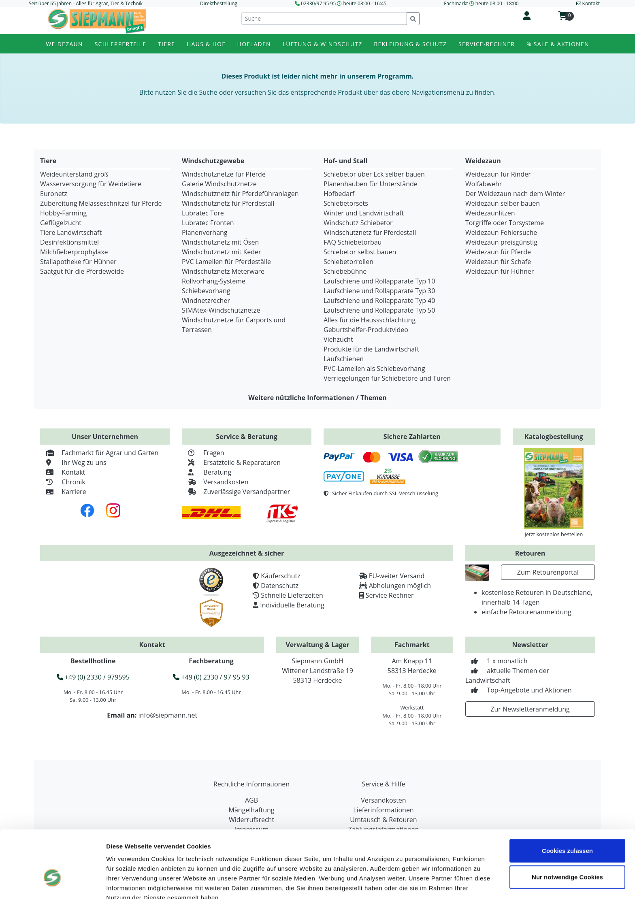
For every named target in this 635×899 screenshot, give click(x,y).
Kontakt (62, 472)
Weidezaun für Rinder (498, 174)
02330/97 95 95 (318, 3)
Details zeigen (459, 883)
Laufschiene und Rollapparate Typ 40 (379, 300)
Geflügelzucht (60, 222)
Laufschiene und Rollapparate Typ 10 (379, 281)
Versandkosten (215, 481)
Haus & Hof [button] (206, 44)
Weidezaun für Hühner (499, 271)
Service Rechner (390, 595)
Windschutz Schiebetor (358, 222)
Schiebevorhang (206, 290)
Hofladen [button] (254, 44)
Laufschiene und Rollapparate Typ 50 (379, 310)
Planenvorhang (205, 232)
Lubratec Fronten (208, 222)
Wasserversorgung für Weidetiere (90, 183)
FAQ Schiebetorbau (352, 242)
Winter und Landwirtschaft (364, 213)
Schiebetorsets (346, 203)
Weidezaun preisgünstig (501, 242)
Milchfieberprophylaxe (74, 251)
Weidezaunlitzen (490, 213)
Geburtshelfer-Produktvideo (366, 329)
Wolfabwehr (483, 183)
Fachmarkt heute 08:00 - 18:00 (481, 3)
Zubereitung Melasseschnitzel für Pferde (101, 203)
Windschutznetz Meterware (223, 271)
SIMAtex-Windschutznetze (221, 310)
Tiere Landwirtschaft (71, 232)
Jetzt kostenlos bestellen (553, 534)
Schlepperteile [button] (121, 44)
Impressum (123, 856)
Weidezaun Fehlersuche (501, 232)
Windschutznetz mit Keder (221, 251)
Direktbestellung (218, 3)
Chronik (62, 481)
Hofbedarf (339, 193)
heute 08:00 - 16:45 (365, 3)
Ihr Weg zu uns (73, 462)
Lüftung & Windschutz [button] (322, 44)
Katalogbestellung (553, 436)
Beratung (206, 472)
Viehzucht (338, 339)
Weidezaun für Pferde (498, 251)
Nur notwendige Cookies (567, 826)
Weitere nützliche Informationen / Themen (317, 397)
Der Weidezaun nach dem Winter (515, 193)
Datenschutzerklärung (183, 856)
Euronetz (53, 193)
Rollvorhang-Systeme (213, 281)
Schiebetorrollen (348, 261)
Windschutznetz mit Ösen (220, 242)
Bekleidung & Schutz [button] (410, 44)
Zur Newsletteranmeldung (529, 709)
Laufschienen (344, 358)
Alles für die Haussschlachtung (370, 319)
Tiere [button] (166, 44)
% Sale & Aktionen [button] (557, 44)
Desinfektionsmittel (69, 242)
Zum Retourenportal (548, 572)
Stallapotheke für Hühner (78, 261)
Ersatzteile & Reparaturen (231, 462)
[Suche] (324, 18)
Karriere (63, 491)
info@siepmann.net (167, 715)
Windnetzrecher (206, 300)
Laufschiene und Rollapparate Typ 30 (379, 290)
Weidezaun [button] (64, 44)
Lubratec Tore (203, 213)
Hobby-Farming (63, 213)
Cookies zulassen (567, 800)
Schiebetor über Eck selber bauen (374, 174)
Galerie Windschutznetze (219, 183)
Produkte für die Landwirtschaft (371, 349)
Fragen (203, 452)
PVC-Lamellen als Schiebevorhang (374, 368)
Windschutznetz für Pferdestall (228, 203)
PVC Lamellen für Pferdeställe (226, 261)
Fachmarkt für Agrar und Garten (99, 452)
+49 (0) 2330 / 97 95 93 (211, 677)
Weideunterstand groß (74, 174)
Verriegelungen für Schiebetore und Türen (387, 378)
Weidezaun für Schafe (498, 261)
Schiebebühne (345, 271)
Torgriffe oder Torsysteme (504, 222)
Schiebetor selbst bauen (360, 251)
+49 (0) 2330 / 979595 (93, 677)
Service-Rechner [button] (486, 44)
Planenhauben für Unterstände (371, 183)
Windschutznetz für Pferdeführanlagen (240, 193)
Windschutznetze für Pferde (224, 174)
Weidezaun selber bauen (502, 203)
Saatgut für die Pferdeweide (82, 271)
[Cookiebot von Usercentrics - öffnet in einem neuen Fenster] (52, 883)
